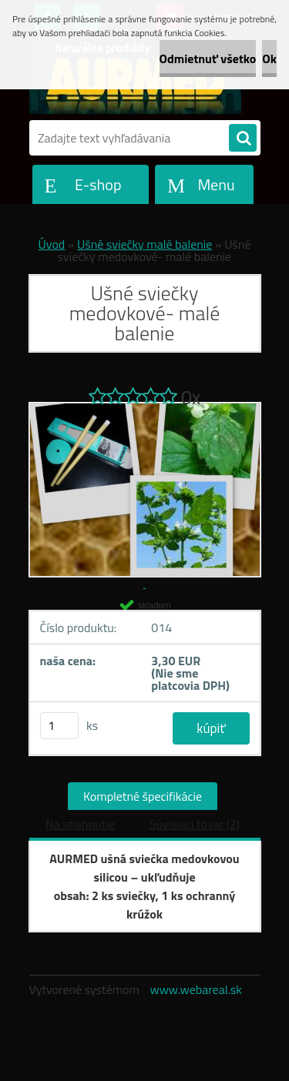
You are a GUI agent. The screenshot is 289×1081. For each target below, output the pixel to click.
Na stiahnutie (80, 824)
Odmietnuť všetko (208, 58)
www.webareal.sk (196, 989)
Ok (269, 58)
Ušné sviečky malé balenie (144, 244)
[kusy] (59, 725)
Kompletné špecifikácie (142, 796)
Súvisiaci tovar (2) (195, 824)
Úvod (52, 244)
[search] (243, 138)
